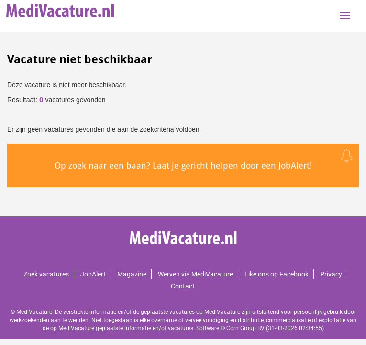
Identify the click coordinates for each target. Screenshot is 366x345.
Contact (183, 286)
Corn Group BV (245, 328)
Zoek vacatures (46, 274)
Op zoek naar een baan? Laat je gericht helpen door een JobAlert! (183, 166)
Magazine (131, 274)
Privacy (331, 274)
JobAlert (93, 274)
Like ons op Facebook (276, 274)
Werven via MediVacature (195, 274)
